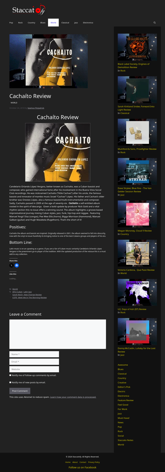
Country (31, 22)
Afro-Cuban (17, 292)
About (75, 462)
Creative (122, 382)
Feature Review (126, 400)
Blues (42, 22)
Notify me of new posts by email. (29, 382)
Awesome (123, 364)
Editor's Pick (124, 386)
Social (121, 435)
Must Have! (123, 417)
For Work (122, 409)
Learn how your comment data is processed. (73, 396)
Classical (65, 22)
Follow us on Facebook (82, 467)
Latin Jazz (27, 292)
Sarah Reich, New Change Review (27, 294)
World (53, 22)
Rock (20, 22)
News (120, 422)
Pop (11, 22)
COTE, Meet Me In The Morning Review (29, 297)
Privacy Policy (94, 462)
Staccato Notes (125, 440)
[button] (154, 22)
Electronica (88, 22)
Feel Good (123, 404)
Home (67, 462)
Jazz (76, 22)
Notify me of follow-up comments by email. (34, 375)
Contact (83, 462)
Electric (121, 391)
